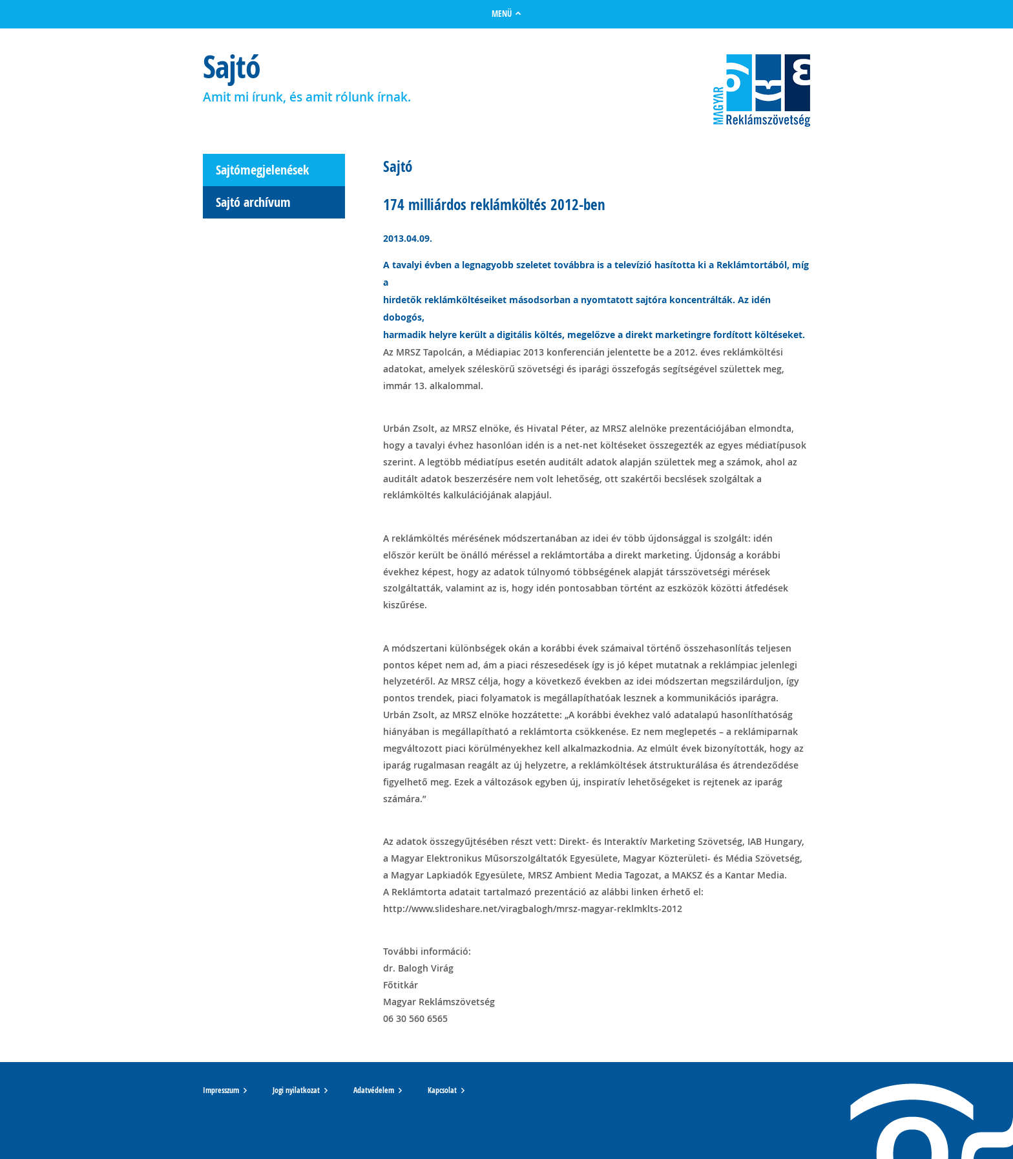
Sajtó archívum (253, 202)
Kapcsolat (442, 1090)
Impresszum (221, 1090)
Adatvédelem (373, 1090)
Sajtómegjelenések (262, 169)
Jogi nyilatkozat (296, 1090)
